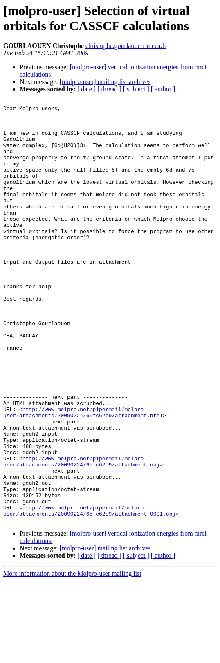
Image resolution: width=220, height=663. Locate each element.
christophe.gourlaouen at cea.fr (125, 45)
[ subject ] (136, 89)
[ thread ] (109, 89)
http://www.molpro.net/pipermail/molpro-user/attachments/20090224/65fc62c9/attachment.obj (81, 533)
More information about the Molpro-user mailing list (72, 655)
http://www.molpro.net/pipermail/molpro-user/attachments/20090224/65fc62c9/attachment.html (83, 474)
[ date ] (86, 89)
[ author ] (163, 89)
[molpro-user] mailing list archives (105, 81)
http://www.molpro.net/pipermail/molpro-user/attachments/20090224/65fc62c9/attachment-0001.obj (89, 592)
